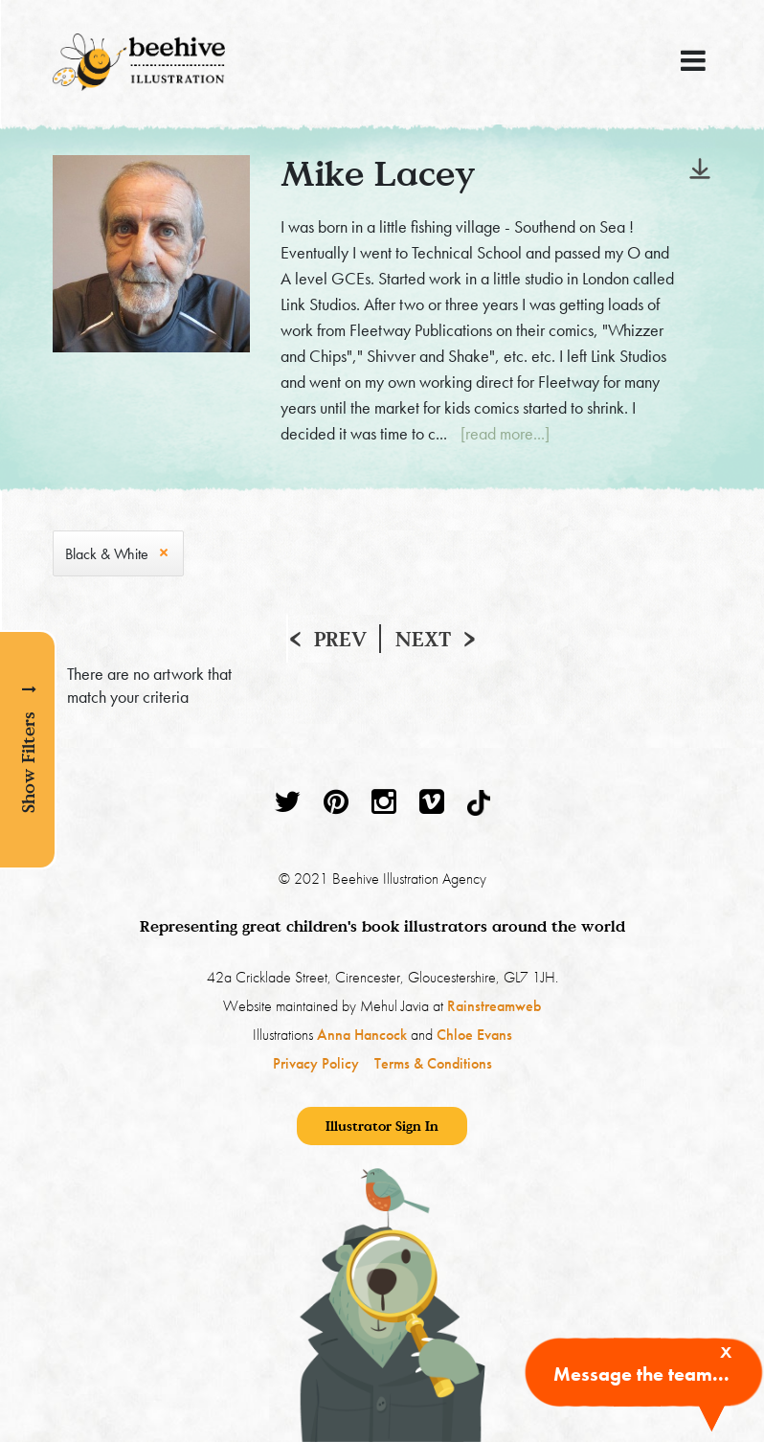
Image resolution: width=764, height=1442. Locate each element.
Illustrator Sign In (382, 1125)
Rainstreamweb (494, 1006)
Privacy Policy (316, 1063)
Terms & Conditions (433, 1063)
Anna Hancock (362, 1035)
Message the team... (641, 1374)
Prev (340, 638)
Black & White (106, 554)
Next (423, 638)
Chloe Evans (474, 1035)
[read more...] (505, 433)
